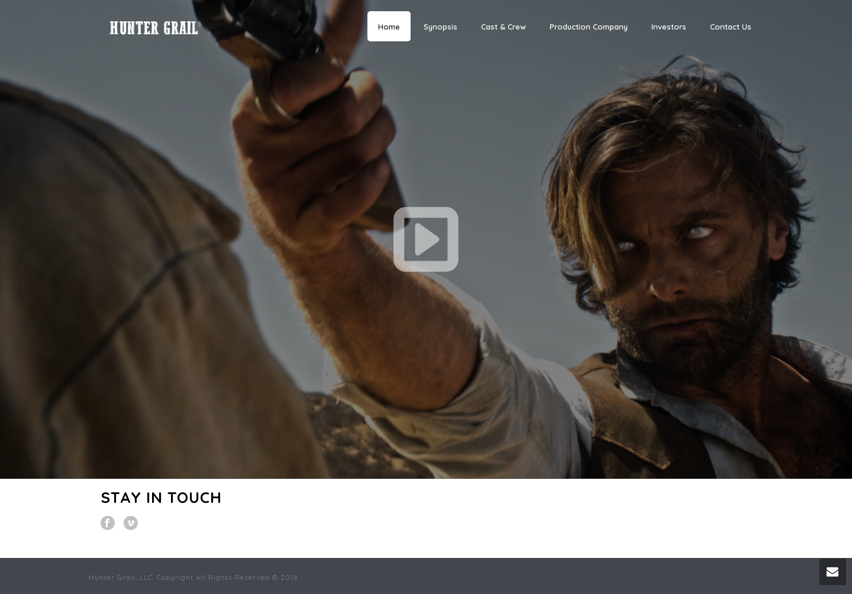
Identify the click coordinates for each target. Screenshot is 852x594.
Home (389, 26)
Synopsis (440, 26)
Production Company (589, 26)
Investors (668, 26)
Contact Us (730, 26)
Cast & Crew (503, 26)
